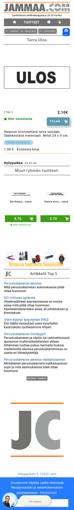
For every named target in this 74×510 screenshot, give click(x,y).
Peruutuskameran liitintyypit (25, 333)
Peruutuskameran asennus (23, 283)
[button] (35, 500)
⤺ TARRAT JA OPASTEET (21, 31)
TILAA (55, 121)
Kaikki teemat (37, 378)
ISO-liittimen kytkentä (19, 297)
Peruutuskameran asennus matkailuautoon (34, 359)
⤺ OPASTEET (47, 31)
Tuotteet (31, 22)
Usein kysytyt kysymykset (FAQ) (26, 319)
